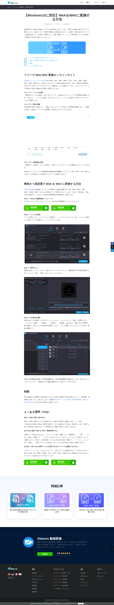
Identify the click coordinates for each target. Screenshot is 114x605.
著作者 (82, 579)
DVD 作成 (34, 582)
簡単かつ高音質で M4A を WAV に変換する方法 (44, 60)
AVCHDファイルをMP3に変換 (65, 399)
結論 (31, 63)
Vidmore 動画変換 (30, 189)
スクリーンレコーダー (38, 576)
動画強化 (34, 585)
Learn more (73, 603)
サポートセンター (101, 573)
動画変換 (34, 573)
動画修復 (34, 591)
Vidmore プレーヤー (30, 450)
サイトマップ (84, 585)
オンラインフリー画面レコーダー (62, 573)
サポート (104, 2)
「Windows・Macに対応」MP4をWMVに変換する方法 (91, 503)
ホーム (9, 7)
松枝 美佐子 (49, 24)
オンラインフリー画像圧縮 (60, 582)
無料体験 (45, 554)
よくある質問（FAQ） (36, 65)
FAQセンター (100, 576)
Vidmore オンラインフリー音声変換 (36, 80)
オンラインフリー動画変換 (60, 576)
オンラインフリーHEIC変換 (60, 585)
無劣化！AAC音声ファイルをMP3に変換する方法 (57, 503)
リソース (96, 2)
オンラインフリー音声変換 (60, 579)
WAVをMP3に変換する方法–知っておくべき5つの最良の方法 (23, 503)
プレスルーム (84, 582)
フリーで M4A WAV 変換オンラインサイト (42, 58)
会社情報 (83, 573)
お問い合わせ (84, 576)
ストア (81, 2)
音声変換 (21, 7)
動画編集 (34, 588)
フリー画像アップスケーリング (61, 588)
